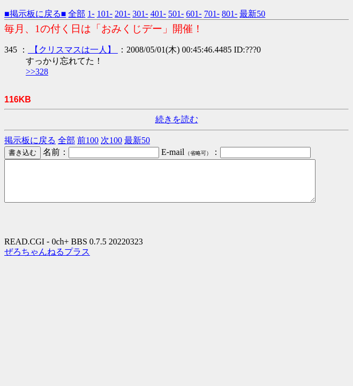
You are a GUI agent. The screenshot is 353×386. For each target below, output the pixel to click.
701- (212, 13)
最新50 (252, 13)
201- (122, 13)
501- (176, 13)
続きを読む (176, 119)
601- (193, 13)
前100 (88, 140)
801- (229, 13)
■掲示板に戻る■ (35, 13)
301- (140, 13)
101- (104, 13)
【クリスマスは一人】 (73, 49)
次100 (111, 140)
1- (90, 13)
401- (158, 13)
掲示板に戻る (30, 140)
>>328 (37, 71)
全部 (76, 13)
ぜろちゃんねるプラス (47, 259)
